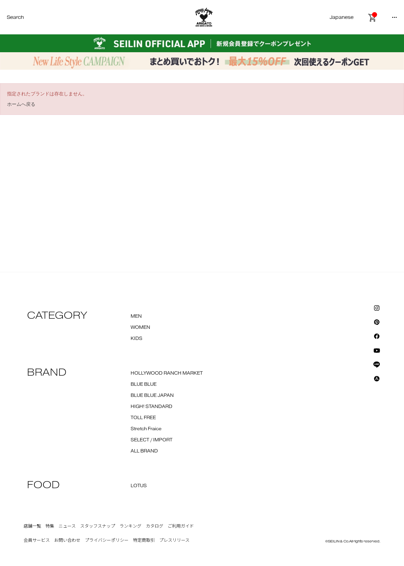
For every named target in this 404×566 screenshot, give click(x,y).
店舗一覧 (32, 526)
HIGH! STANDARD (151, 406)
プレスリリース (174, 540)
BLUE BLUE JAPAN (152, 395)
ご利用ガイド (181, 526)
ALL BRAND (144, 451)
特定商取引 (144, 540)
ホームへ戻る (21, 104)
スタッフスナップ (97, 526)
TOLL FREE (143, 417)
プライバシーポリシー (107, 540)
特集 (49, 526)
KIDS (136, 338)
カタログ (154, 526)
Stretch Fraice (146, 429)
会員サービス (37, 540)
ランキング (130, 526)
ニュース (67, 526)
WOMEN (140, 327)
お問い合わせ (67, 540)
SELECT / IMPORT (151, 440)
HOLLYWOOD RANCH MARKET (167, 373)
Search (15, 17)
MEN (136, 316)
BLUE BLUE (144, 384)
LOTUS (139, 486)
